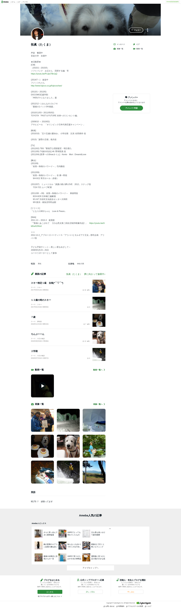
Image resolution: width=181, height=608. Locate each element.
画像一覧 (118, 49)
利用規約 (120, 606)
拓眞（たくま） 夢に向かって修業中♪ (85, 274)
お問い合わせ (109, 606)
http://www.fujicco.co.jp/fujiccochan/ (46, 86)
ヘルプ (148, 606)
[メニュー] (147, 30)
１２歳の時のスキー (41, 300)
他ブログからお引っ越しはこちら (49, 596)
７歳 (33, 317)
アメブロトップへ (90, 568)
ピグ (136, 44)
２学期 (34, 351)
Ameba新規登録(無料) (172, 1)
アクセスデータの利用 (134, 606)
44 (84, 290)
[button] (136, 30)
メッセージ (119, 44)
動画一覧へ (99, 370)
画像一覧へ (99, 404)
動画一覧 (138, 49)
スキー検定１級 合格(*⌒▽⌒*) (47, 283)
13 (84, 341)
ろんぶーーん (37, 334)
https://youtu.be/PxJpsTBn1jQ (44, 74)
